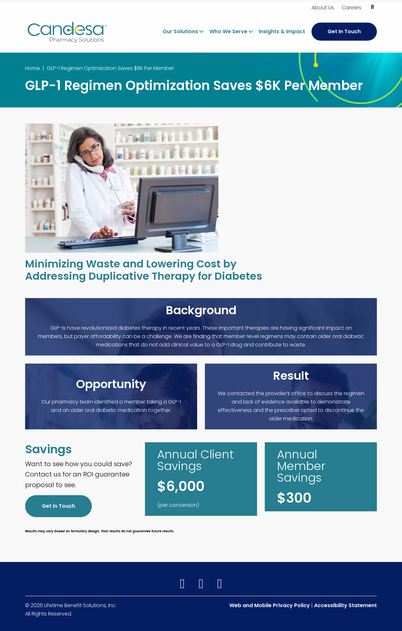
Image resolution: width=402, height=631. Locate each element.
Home (32, 68)
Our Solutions (180, 31)
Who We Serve (228, 31)
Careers (351, 7)
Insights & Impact (282, 31)
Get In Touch (344, 31)
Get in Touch (58, 506)
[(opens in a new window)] (183, 584)
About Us (322, 7)
